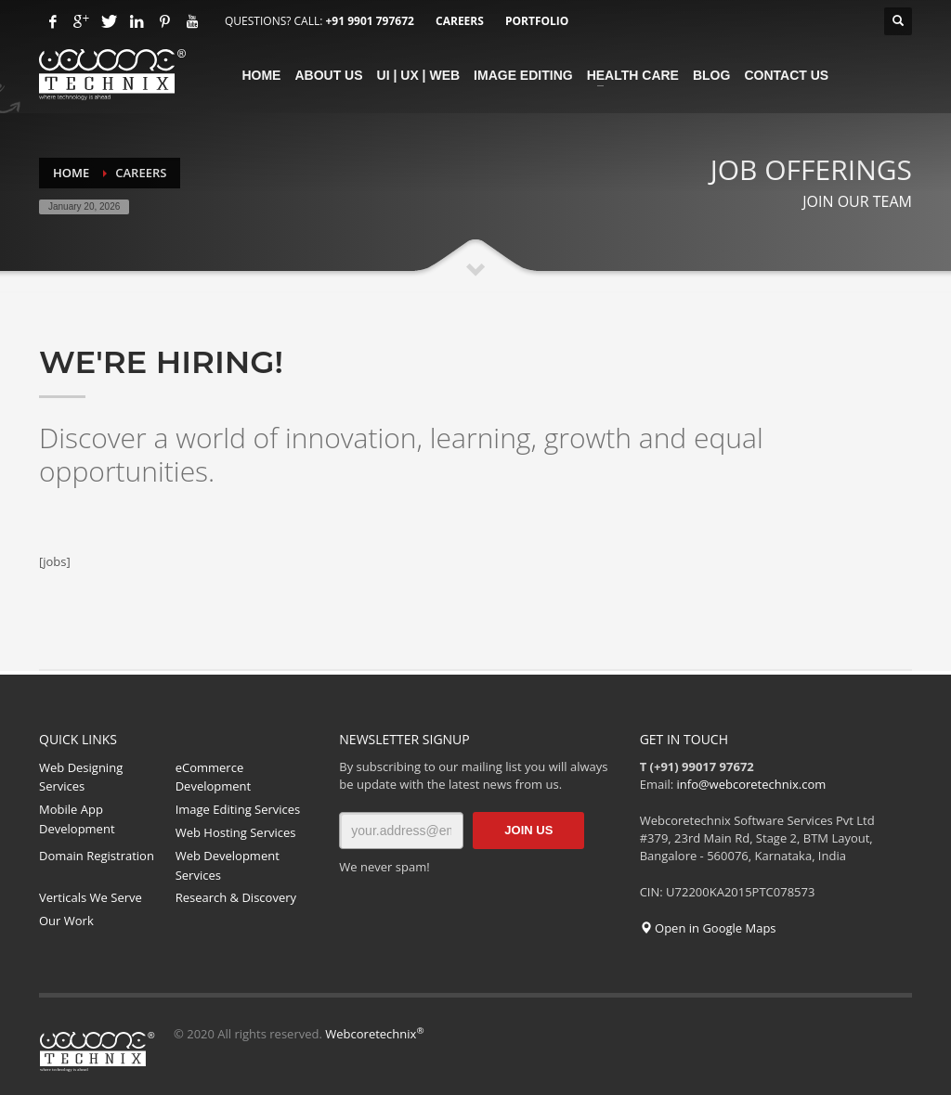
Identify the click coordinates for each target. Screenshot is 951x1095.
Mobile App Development (77, 819)
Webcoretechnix (374, 1033)
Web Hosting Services (236, 832)
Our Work (66, 920)
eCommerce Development (214, 777)
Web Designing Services (81, 777)
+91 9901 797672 (369, 21)
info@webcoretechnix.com (752, 784)
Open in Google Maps (708, 928)
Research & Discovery (236, 897)
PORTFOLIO (536, 21)
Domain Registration (96, 855)
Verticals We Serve (90, 897)
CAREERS (460, 21)
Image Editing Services (238, 809)
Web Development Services (228, 865)
